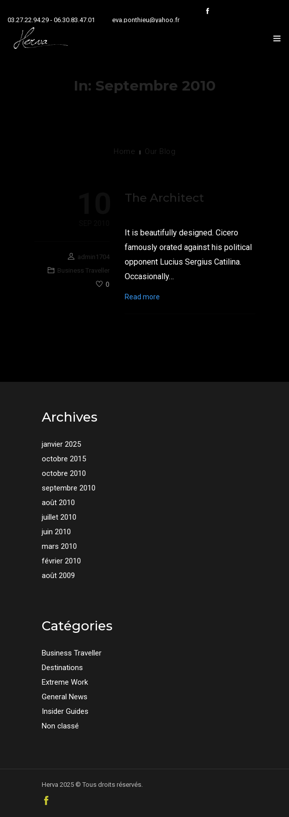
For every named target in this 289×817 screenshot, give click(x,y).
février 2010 (61, 560)
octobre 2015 (64, 458)
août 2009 (58, 575)
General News (64, 696)
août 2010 (58, 502)
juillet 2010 (59, 517)
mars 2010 (59, 546)
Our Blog (160, 151)
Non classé (60, 725)
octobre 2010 (64, 473)
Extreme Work (65, 682)
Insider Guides (65, 711)
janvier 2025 (61, 444)
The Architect (164, 198)
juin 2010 (56, 531)
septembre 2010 (68, 488)
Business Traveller (83, 270)
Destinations (62, 667)
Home (124, 151)
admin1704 (93, 257)
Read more (142, 296)
